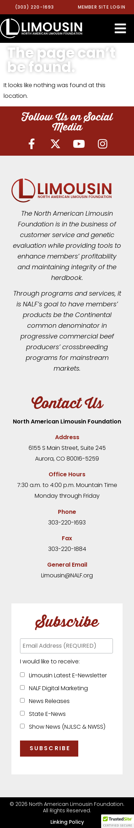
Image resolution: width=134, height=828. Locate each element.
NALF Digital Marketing (57, 688)
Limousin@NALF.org (67, 575)
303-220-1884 (67, 549)
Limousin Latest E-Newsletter (66, 675)
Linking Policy (67, 822)
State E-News (46, 714)
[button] (120, 28)
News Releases (48, 701)
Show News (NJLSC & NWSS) (65, 727)
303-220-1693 (67, 522)
